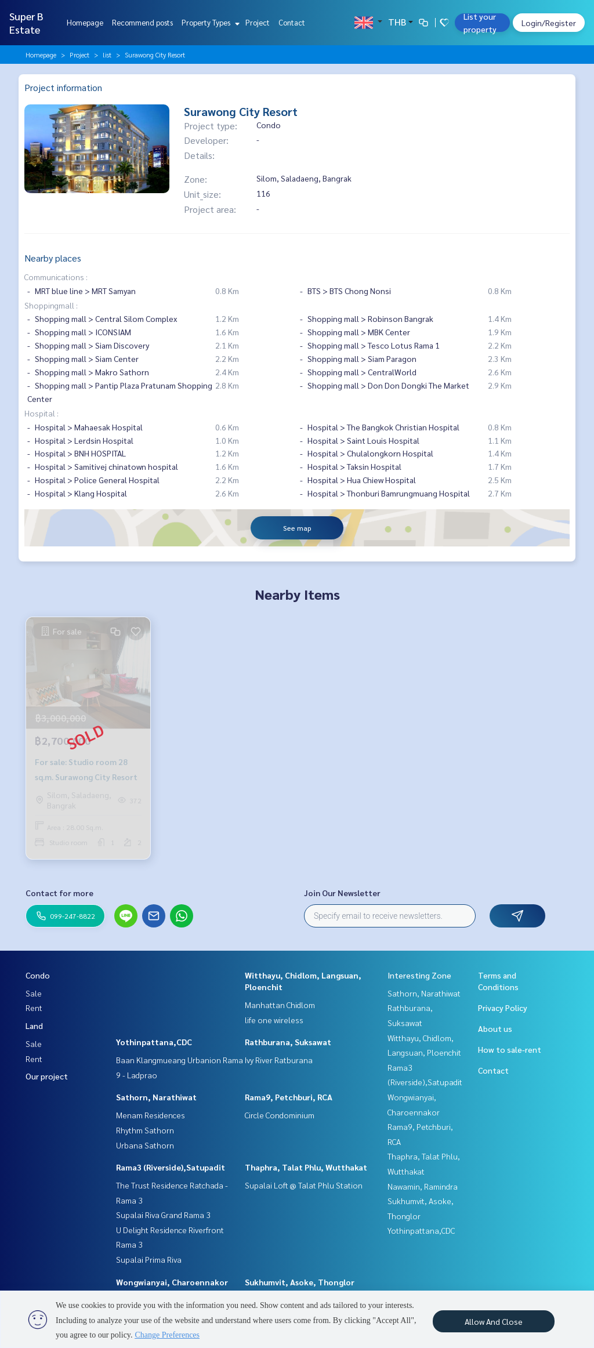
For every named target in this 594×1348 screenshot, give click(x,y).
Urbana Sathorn (145, 1145)
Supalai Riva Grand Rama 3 (163, 1214)
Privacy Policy (502, 1007)
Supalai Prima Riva (149, 1259)
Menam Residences (150, 1115)
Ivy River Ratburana (279, 1060)
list (107, 54)
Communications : (56, 276)
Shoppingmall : (51, 305)
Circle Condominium (279, 1115)
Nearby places (52, 258)
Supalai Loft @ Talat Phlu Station (304, 1185)
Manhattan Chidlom (280, 1004)
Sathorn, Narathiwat (156, 1097)
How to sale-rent (509, 1049)
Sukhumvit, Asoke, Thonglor (299, 1282)
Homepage (85, 22)
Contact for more (59, 892)
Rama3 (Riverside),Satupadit (170, 1167)
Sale (34, 993)
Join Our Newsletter (342, 892)
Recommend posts (142, 22)
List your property (480, 22)
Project (257, 22)
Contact (291, 22)
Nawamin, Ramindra (422, 1186)
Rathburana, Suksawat (288, 1042)
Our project (47, 1076)
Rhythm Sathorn (145, 1130)
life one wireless (274, 1019)
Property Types (209, 22)
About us (495, 1028)
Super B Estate (26, 22)
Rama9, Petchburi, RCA (288, 1097)
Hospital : (41, 413)
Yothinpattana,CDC (154, 1042)
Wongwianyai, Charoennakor (172, 1282)
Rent (34, 1007)
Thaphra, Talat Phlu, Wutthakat (306, 1167)
